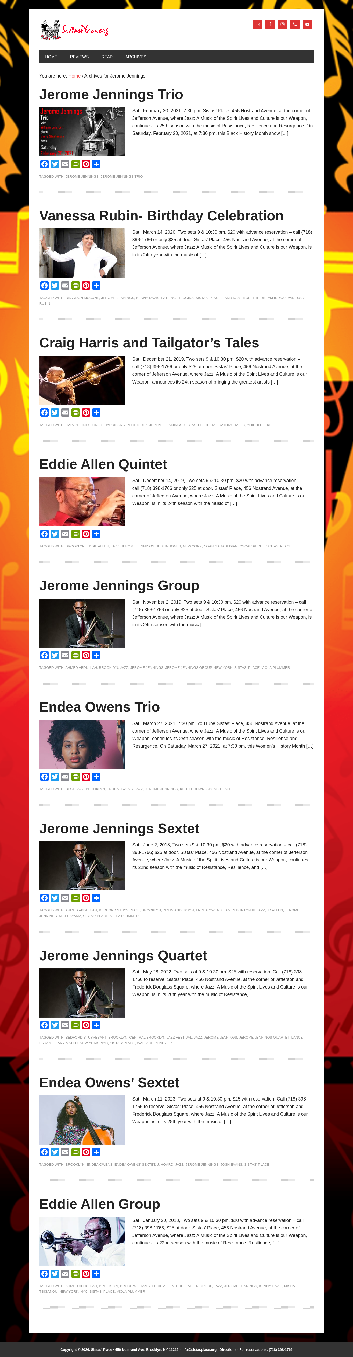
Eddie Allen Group (99, 1204)
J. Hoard (165, 1164)
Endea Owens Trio (99, 706)
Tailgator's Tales (228, 425)
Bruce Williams (135, 1286)
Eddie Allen (98, 546)
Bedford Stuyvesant (119, 910)
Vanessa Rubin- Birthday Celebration (161, 215)
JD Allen (275, 910)
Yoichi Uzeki (258, 425)
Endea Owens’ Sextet (109, 1082)
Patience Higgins (177, 298)
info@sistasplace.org (199, 1350)
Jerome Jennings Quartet (123, 955)
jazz (115, 546)
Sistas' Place (74, 30)
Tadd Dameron (237, 298)
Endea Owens (120, 789)
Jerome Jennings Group (119, 585)
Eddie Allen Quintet (103, 464)
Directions (227, 1350)
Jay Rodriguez (133, 425)
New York (192, 546)
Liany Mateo (66, 1043)
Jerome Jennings (82, 176)
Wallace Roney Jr (154, 1043)
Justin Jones (168, 546)
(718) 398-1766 (281, 1350)
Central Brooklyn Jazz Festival (160, 1037)
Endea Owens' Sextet (134, 1164)
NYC (104, 1043)
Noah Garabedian (221, 546)
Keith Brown (192, 789)
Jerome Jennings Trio (111, 94)
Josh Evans (231, 1164)
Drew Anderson (178, 910)
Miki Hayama (70, 916)
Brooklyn (75, 546)
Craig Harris (105, 425)
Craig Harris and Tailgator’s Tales (149, 342)
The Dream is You (269, 298)
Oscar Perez (252, 546)
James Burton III (239, 910)
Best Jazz (75, 789)
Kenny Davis (147, 298)
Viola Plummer (276, 668)
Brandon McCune (82, 298)
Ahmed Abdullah (81, 668)
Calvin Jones (78, 425)
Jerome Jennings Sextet (119, 828)
